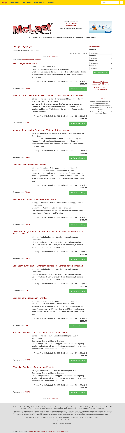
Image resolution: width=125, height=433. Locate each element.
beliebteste (38, 59)
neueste (32, 59)
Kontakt (51, 2)
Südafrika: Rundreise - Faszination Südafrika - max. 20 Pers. (41, 332)
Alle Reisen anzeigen (100, 72)
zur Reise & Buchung (78, 89)
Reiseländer (92, 55)
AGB (66, 431)
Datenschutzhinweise (46, 431)
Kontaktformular (71, 25)
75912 (27, 258)
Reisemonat (92, 65)
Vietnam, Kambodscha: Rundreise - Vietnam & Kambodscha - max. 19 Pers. (48, 95)
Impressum (37, 431)
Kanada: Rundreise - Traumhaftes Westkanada (34, 199)
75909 (27, 88)
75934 (27, 157)
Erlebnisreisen (26, 2)
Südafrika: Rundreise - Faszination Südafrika (33, 367)
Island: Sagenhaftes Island (25, 63)
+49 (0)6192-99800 (71, 23)
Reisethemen (14, 2)
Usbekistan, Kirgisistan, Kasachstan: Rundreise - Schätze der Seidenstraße (48, 266)
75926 (27, 224)
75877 (27, 325)
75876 (27, 360)
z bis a (28, 59)
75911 (27, 291)
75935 (27, 123)
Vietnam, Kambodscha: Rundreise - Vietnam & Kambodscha (41, 130)
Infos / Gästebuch (39, 2)
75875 (27, 392)
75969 (27, 192)
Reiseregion (92, 49)
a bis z (24, 59)
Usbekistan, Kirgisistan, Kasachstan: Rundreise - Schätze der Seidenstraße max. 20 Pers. (48, 232)
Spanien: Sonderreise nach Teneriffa (30, 165)
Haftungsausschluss (58, 431)
